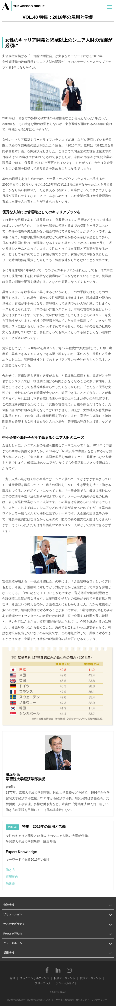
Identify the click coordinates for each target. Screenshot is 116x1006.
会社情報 (8, 904)
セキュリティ (82, 999)
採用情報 (8, 952)
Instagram (69, 970)
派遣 (12, 978)
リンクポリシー (99, 999)
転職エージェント (64, 978)
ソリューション (12, 914)
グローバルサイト (66, 983)
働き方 (10, 869)
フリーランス (43, 983)
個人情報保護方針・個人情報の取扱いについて (30, 999)
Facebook (47, 970)
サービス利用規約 (65, 999)
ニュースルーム (12, 943)
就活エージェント (90, 978)
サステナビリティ (14, 923)
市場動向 (12, 876)
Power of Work (12, 933)
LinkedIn (58, 970)
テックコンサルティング (34, 978)
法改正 (10, 883)
